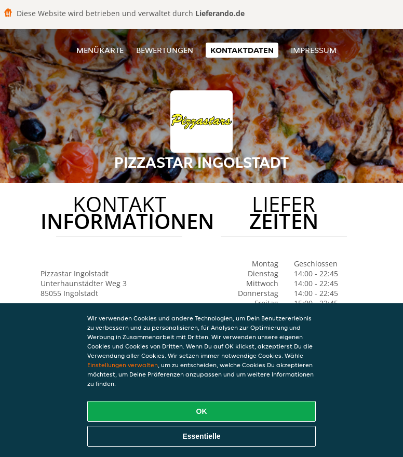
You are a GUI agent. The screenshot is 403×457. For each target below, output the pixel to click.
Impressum (314, 50)
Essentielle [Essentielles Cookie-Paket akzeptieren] (201, 436)
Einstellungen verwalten (122, 365)
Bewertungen (164, 50)
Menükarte (100, 50)
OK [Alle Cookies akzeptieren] (201, 411)
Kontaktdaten (242, 50)
